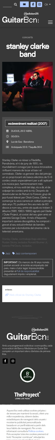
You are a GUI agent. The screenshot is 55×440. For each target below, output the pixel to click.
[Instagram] (40, 4)
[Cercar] (7, 4)
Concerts (27, 37)
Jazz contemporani (24, 253)
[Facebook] (33, 4)
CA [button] (46, 4)
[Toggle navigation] (50, 21)
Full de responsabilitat (28, 271)
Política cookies (35, 431)
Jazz (6, 253)
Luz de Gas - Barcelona (22, 141)
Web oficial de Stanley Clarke (23, 295)
